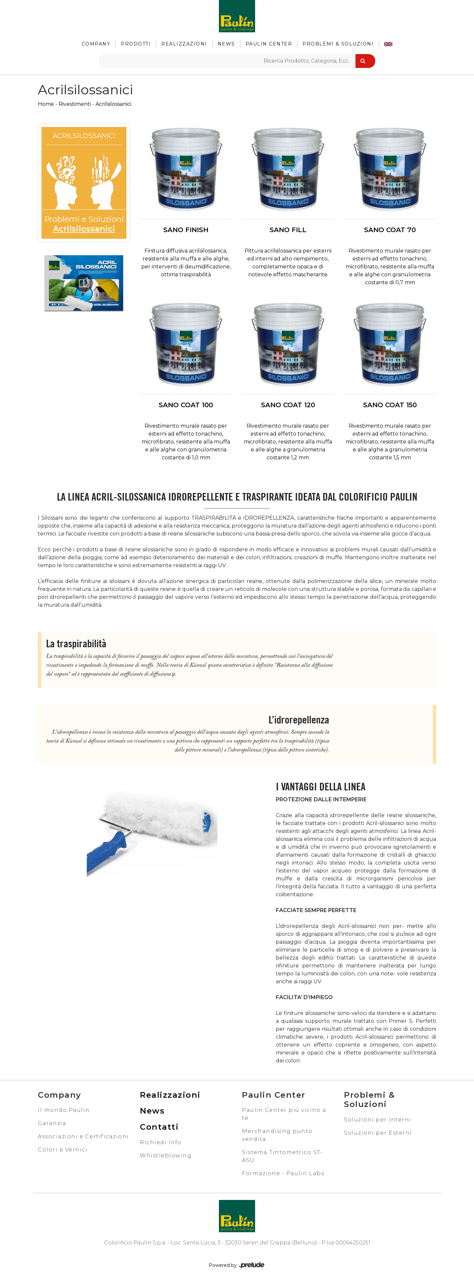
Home (46, 104)
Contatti (159, 1127)
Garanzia (52, 1123)
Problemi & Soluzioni (338, 44)
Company (96, 44)
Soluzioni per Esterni (378, 1133)
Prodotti (136, 44)
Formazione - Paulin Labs (283, 1173)
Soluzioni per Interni (377, 1120)
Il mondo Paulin (64, 1110)
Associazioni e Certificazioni (83, 1136)
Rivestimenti (75, 104)
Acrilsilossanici (113, 104)
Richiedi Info (161, 1142)
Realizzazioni (184, 44)
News (226, 44)
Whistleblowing (166, 1155)
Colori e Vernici (63, 1150)
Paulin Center (269, 44)
